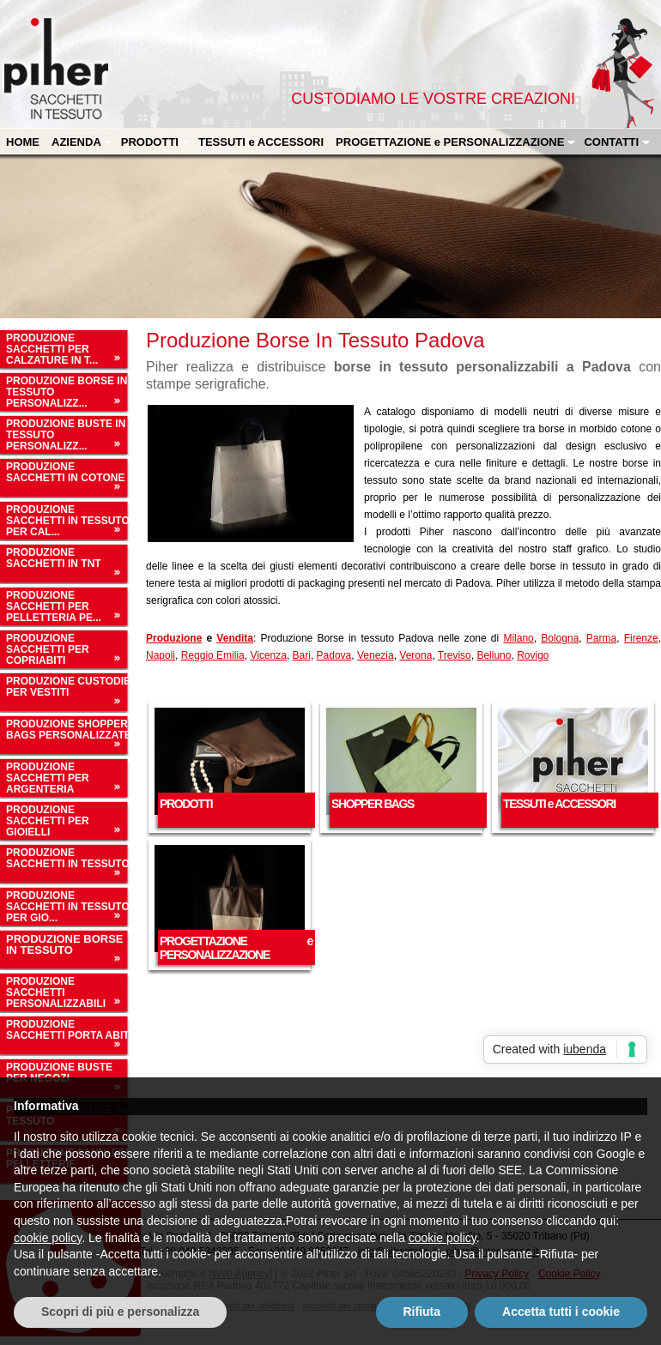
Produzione (174, 638)
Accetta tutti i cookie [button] (561, 1311)
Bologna (560, 638)
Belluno (493, 655)
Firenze (641, 638)
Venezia (375, 655)
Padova (334, 655)
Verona (415, 655)
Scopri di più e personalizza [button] (120, 1311)
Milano (518, 638)
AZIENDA (82, 142)
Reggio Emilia (213, 655)
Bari (302, 655)
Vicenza (268, 655)
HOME (22, 142)
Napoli (160, 655)
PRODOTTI (156, 142)
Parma (601, 638)
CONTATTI (617, 142)
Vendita (234, 638)
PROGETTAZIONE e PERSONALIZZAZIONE (456, 142)
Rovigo (533, 655)
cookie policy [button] (48, 1238)
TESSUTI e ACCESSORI (261, 142)
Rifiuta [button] (422, 1311)
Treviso (454, 655)
